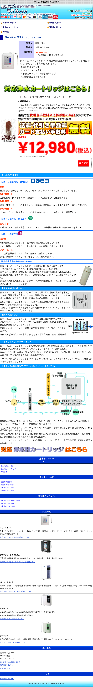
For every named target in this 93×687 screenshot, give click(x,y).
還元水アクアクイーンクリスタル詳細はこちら (17, 562)
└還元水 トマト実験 (8, 506)
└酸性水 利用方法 (7, 491)
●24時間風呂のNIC (7, 679)
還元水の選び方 (55, 27)
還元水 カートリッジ (10, 27)
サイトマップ (5, 668)
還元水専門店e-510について (10, 662)
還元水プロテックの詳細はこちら (12, 642)
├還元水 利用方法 (7, 488)
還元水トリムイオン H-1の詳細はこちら (15, 537)
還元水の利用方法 (7, 485)
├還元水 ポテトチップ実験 (10, 500)
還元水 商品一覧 (55, 23)
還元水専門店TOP (9, 23)
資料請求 (6, 32)
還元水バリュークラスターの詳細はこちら (16, 591)
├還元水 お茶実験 (7, 503)
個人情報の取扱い (6, 665)
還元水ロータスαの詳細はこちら (12, 619)
